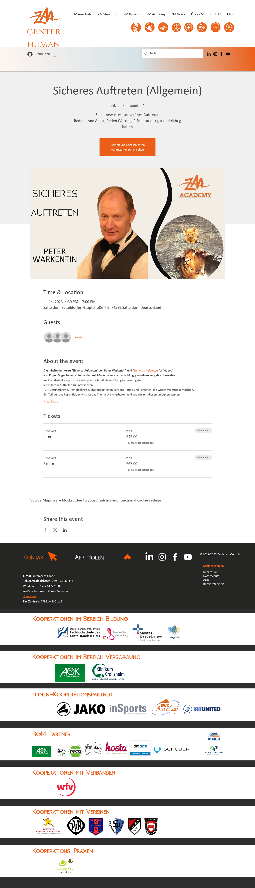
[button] (54, 54)
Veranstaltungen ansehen (127, 149)
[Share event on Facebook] (45, 530)
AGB (206, 580)
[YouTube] (188, 557)
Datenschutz (211, 576)
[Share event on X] (55, 530)
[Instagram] (215, 54)
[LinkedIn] (209, 54)
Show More (50, 401)
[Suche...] (172, 53)
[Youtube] (227, 54)
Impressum (210, 572)
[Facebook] (221, 54)
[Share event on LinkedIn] (65, 530)
